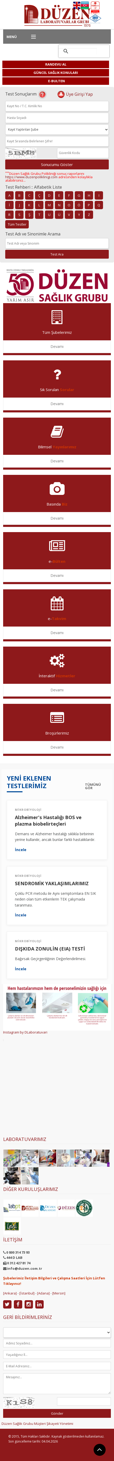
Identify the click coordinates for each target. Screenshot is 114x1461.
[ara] (78, 51)
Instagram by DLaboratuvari (25, 1032)
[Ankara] (10, 1293)
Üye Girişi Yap (75, 94)
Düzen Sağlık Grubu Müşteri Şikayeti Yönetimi (37, 1423)
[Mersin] (58, 1293)
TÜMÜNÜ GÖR (93, 786)
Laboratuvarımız (24, 1139)
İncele (20, 850)
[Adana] (43, 1293)
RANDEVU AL (55, 64)
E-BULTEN (56, 81)
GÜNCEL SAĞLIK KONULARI (55, 72)
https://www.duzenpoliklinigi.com (31, 177)
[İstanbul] (27, 1293)
